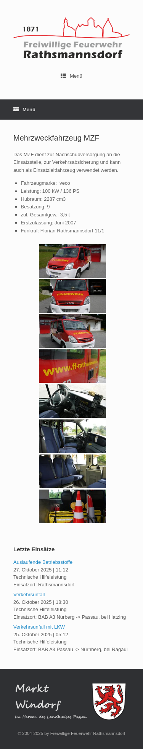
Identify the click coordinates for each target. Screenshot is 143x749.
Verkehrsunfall (29, 594)
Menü (71, 76)
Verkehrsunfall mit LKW (39, 627)
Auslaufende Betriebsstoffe (42, 562)
